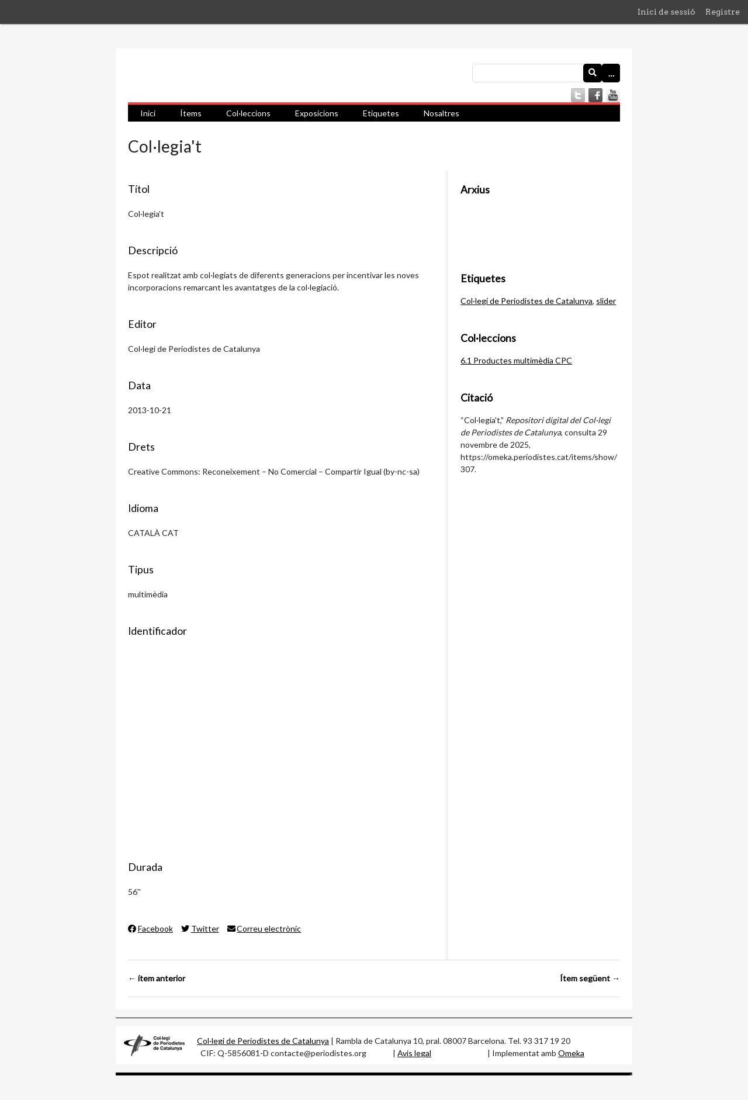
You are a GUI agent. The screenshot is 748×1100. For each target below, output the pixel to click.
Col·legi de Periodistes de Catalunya (526, 301)
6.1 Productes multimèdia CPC (516, 360)
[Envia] (592, 73)
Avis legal (414, 1053)
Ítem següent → (590, 978)
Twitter (200, 928)
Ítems (191, 113)
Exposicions (316, 113)
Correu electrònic (264, 928)
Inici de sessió (666, 11)
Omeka (571, 1053)
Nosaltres (441, 113)
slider (606, 301)
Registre (722, 11)
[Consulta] (546, 73)
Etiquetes (381, 113)
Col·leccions (248, 113)
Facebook (150, 928)
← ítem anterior (156, 978)
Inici (147, 113)
